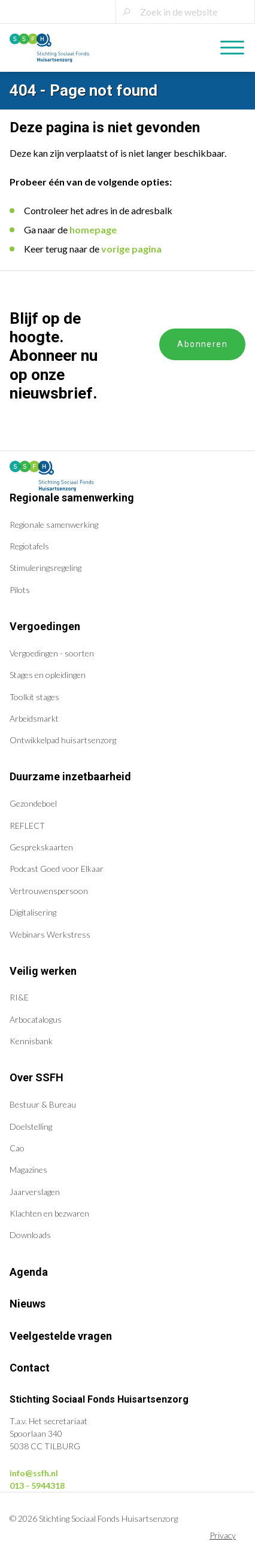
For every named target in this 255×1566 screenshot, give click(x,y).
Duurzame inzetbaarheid (70, 776)
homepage (93, 229)
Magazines (28, 1169)
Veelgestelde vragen (61, 1336)
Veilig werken (43, 971)
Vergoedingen (45, 626)
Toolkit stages (34, 697)
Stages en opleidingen (48, 675)
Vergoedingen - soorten (52, 653)
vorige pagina (131, 248)
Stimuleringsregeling (45, 567)
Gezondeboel (33, 803)
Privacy (223, 1535)
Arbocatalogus (36, 1019)
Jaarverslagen (35, 1192)
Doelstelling (31, 1126)
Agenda (29, 1272)
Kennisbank (31, 1041)
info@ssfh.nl (34, 1473)
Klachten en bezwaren (49, 1213)
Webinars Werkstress (50, 934)
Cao (17, 1148)
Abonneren (202, 344)
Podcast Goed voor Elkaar (57, 868)
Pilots (20, 590)
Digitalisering (33, 912)
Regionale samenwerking (72, 497)
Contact (30, 1367)
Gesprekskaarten (41, 847)
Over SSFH (36, 1077)
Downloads (30, 1235)
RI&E (19, 997)
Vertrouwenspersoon (49, 891)
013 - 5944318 (37, 1485)
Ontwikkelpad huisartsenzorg (63, 740)
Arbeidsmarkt (34, 718)
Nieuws (27, 1303)
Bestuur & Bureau (43, 1104)
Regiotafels (29, 546)
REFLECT (27, 825)
